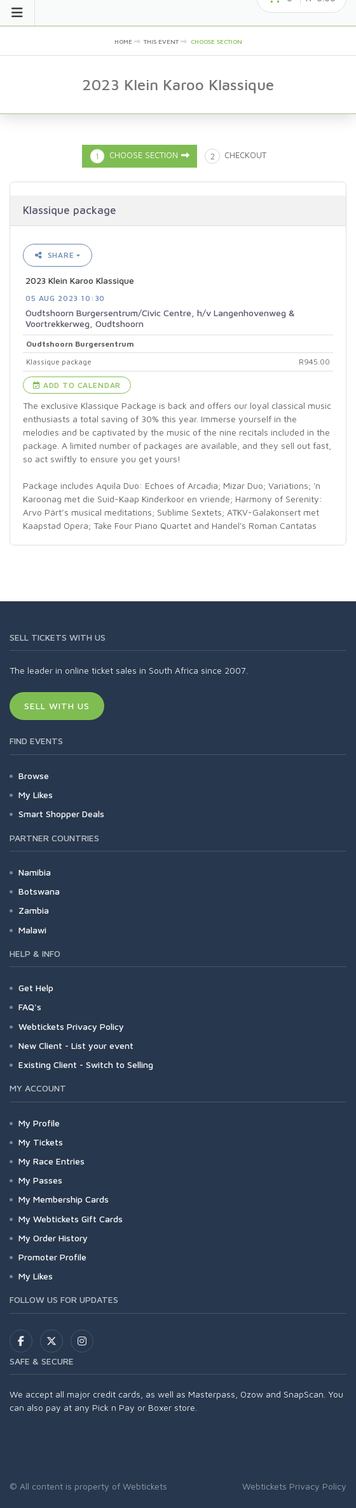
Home (123, 41)
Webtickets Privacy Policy (71, 1026)
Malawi (32, 929)
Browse (33, 775)
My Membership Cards (63, 1199)
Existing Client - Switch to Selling (85, 1064)
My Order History (53, 1237)
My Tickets (40, 1142)
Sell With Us (57, 705)
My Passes (40, 1180)
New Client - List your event (76, 1045)
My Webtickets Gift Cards (70, 1218)
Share (54, 255)
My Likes (35, 794)
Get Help (35, 987)
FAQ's (29, 1006)
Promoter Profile (52, 1256)
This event (161, 41)
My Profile (39, 1123)
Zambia (33, 910)
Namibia (34, 872)
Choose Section (216, 41)
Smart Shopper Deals (61, 813)
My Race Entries (51, 1161)
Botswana (39, 891)
